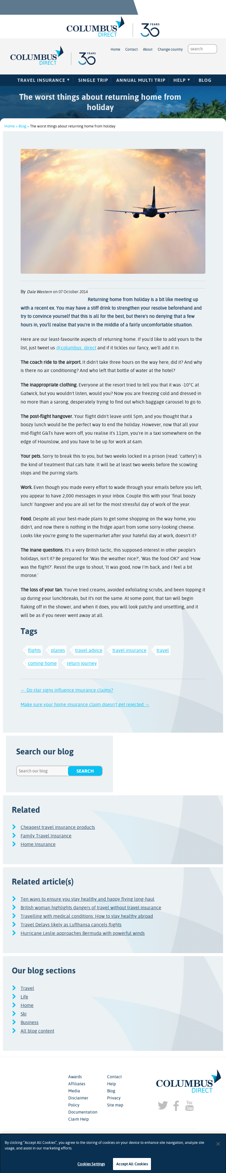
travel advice (88, 650)
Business (30, 1022)
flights (34, 650)
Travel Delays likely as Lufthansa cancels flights (71, 925)
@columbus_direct (76, 348)
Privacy (114, 1098)
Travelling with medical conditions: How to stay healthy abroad (87, 916)
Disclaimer (78, 1098)
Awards (75, 1076)
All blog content (37, 1031)
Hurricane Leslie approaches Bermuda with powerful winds (83, 933)
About (147, 49)
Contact (131, 49)
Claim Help (78, 1119)
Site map (115, 1105)
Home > (11, 126)
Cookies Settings (91, 1167)
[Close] (218, 1147)
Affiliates (76, 1083)
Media (74, 1091)
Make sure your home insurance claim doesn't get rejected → (85, 704)
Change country (170, 49)
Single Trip (93, 80)
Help (179, 80)
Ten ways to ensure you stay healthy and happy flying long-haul (87, 899)
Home (115, 49)
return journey (82, 663)
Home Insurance (38, 844)
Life (24, 997)
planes (58, 650)
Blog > (24, 126)
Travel (27, 988)
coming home (42, 663)
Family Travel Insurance (46, 836)
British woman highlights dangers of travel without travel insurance (91, 907)
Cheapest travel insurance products (58, 827)
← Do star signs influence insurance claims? (67, 690)
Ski (23, 1014)
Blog (205, 80)
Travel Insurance (41, 80)
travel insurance (129, 650)
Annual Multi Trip (140, 80)
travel (163, 650)
